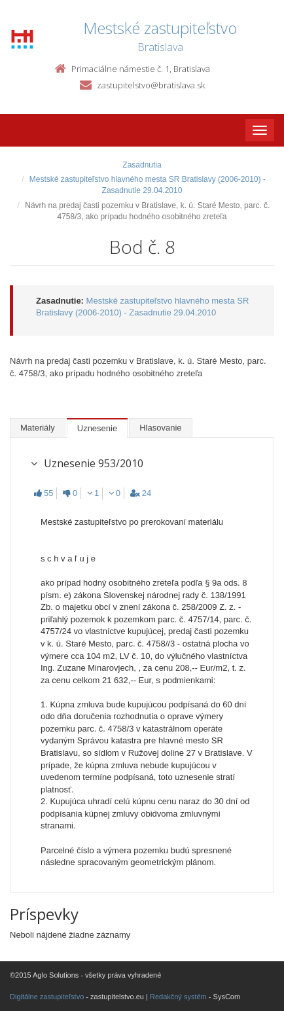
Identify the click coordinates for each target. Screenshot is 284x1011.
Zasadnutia (141, 164)
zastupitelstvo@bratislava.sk (151, 85)
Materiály (37, 428)
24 (140, 493)
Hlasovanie (160, 428)
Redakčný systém (178, 997)
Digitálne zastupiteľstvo (47, 997)
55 (43, 493)
